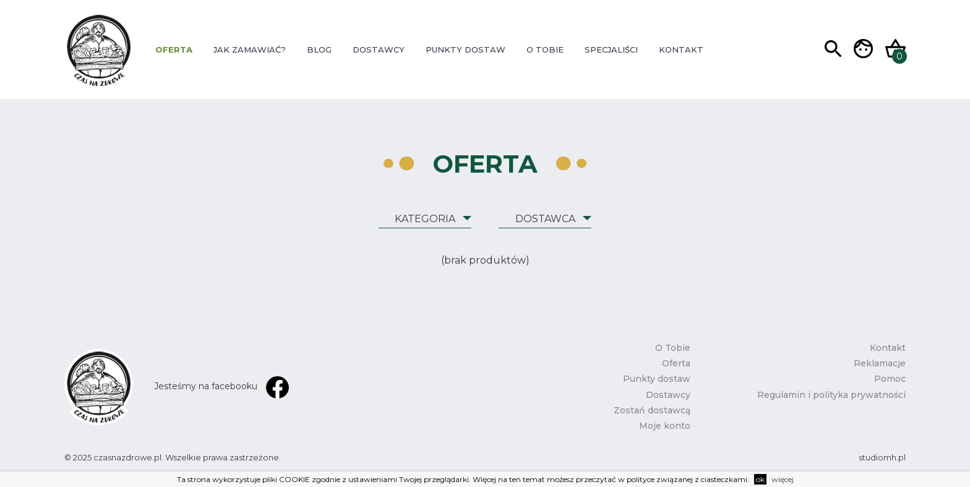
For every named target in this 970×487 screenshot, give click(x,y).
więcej (782, 479)
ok (760, 479)
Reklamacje (880, 363)
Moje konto (664, 425)
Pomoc (890, 378)
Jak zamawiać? (249, 49)
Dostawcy (379, 49)
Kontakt (681, 49)
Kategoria (425, 219)
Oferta (173, 49)
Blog (319, 49)
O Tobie (545, 49)
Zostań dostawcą (652, 410)
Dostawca (545, 219)
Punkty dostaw (465, 49)
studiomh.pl (882, 457)
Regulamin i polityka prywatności (831, 394)
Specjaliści (611, 49)
